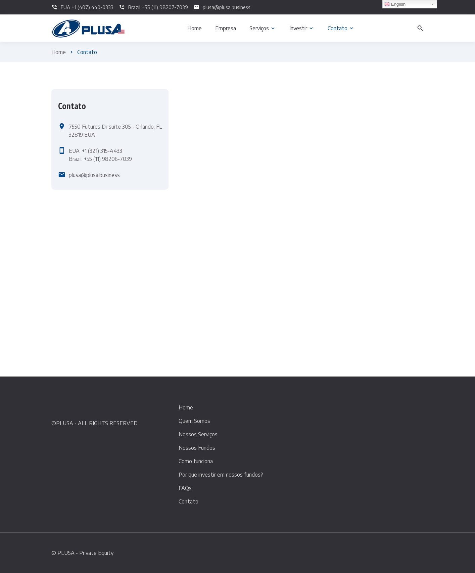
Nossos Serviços (198, 434)
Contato (188, 501)
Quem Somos (194, 420)
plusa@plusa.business (94, 175)
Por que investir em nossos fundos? (221, 474)
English (395, 4)
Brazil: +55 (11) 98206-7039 (100, 159)
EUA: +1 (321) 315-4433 (95, 150)
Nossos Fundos (197, 447)
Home (58, 52)
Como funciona (196, 461)
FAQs (185, 488)
